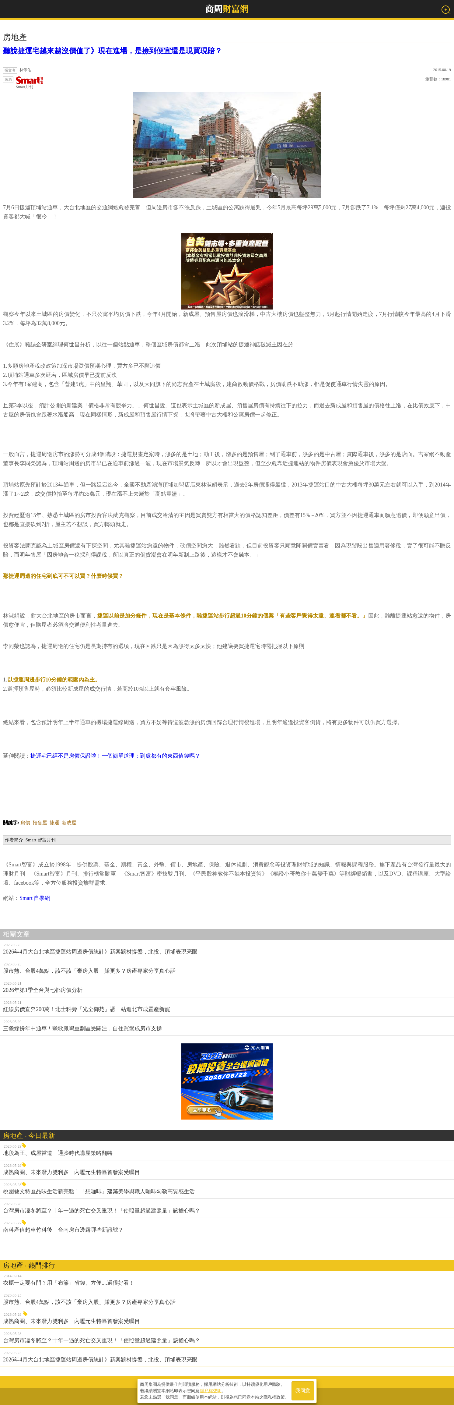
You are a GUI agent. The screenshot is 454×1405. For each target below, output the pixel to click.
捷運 (54, 822)
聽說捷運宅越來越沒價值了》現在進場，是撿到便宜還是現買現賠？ (112, 51)
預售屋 (40, 822)
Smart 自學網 (35, 898)
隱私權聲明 (211, 1390)
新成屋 (69, 822)
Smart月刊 (29, 82)
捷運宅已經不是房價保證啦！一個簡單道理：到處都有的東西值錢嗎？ (115, 756)
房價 (25, 822)
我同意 (302, 1390)
